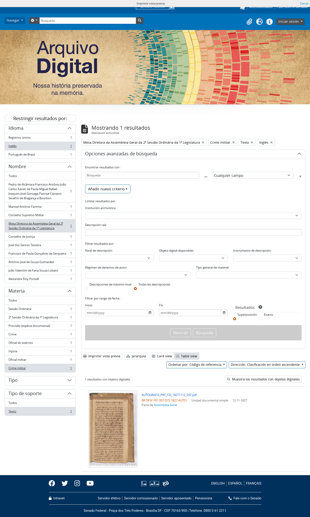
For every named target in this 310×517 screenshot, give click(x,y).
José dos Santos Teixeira (40, 246)
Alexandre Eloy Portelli (40, 280)
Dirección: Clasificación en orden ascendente (266, 364)
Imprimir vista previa (101, 356)
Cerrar (304, 3)
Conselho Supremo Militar (40, 216)
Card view (162, 356)
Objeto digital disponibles (176, 250)
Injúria (40, 352)
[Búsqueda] (87, 20)
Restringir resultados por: (40, 118)
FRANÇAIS (253, 483)
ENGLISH (218, 483)
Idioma (15, 129)
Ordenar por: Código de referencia (195, 364)
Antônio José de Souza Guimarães (40, 263)
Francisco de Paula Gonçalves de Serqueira (40, 254)
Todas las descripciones (154, 284)
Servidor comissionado (141, 498)
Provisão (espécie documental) (40, 326)
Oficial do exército (40, 343)
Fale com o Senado (245, 498)
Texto (40, 412)
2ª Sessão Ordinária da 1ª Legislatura (40, 318)
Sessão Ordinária (40, 310)
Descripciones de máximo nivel (110, 284)
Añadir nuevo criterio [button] (106, 188)
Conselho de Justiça (40, 237)
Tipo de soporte (25, 394)
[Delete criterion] (300, 176)
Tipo (13, 381)
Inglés (40, 147)
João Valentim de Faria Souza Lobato (40, 271)
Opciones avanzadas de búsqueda (121, 154)
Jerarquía (136, 356)
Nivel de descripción (98, 250)
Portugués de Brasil (40, 155)
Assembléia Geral (165, 405)
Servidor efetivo (109, 498)
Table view (186, 356)
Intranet (57, 498)
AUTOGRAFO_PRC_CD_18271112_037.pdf (169, 395)
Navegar (13, 20)
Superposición (247, 314)
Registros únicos (40, 138)
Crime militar (40, 369)
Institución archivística (100, 208)
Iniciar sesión (289, 21)
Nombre (17, 167)
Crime (40, 335)
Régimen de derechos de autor (106, 267)
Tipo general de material (212, 267)
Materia (16, 291)
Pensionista (203, 498)
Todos (12, 176)
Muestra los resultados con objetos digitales (263, 379)
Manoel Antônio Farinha (40, 207)
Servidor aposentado (176, 498)
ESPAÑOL (235, 483)
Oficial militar (40, 360)
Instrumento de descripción (252, 250)
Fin (161, 305)
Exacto (268, 314)
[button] (249, 22)
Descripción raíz (95, 225)
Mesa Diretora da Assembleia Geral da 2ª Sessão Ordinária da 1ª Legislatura (40, 225)
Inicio (88, 305)
